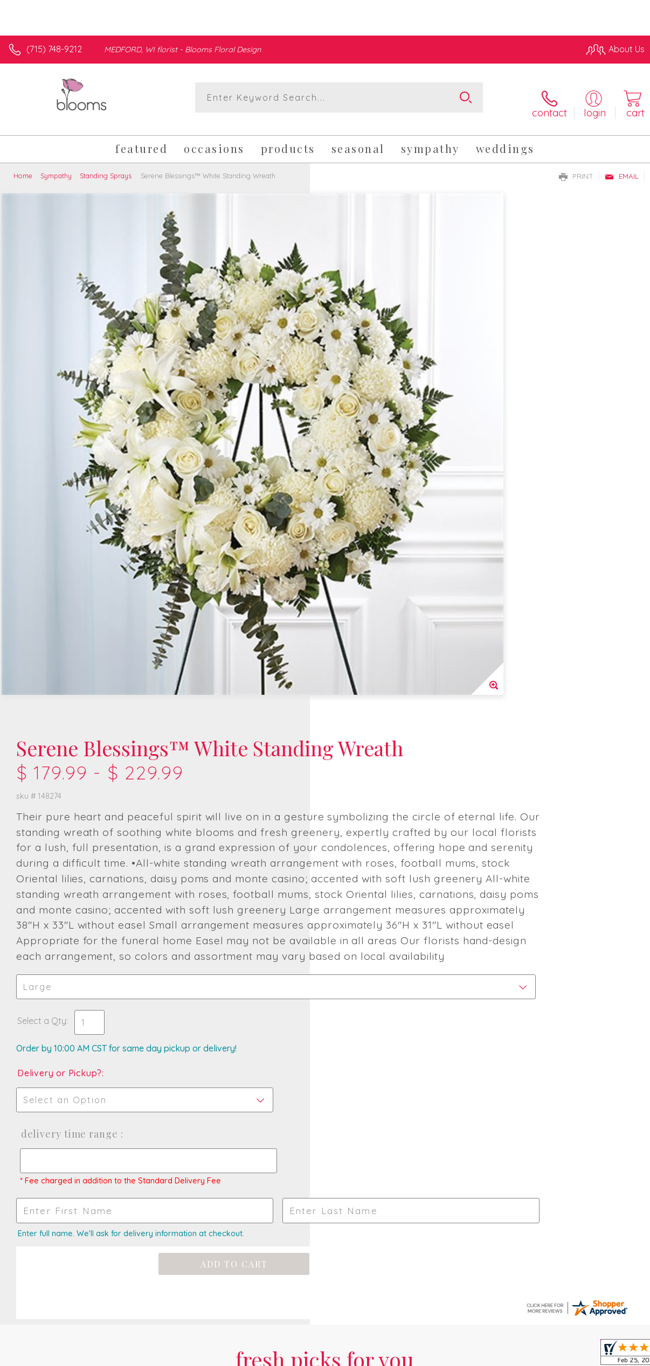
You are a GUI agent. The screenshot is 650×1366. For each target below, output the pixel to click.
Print (576, 166)
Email (622, 166)
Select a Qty (351, 595)
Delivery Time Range (377, 708)
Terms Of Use (398, 1339)
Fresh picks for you (325, 962)
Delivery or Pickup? (369, 647)
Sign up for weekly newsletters (325, 1023)
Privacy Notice (461, 1339)
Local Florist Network (538, 1339)
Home (22, 166)
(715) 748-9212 (54, 49)
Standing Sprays (106, 166)
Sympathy (56, 166)
